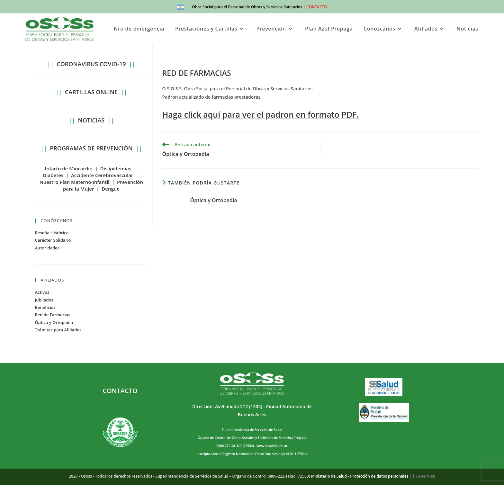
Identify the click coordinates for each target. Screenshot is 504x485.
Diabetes (53, 175)
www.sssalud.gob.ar (271, 446)
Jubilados (44, 300)
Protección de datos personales (379, 476)
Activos (42, 292)
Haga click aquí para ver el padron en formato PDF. (260, 114)
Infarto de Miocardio (69, 168)
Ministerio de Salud (329, 476)
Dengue (111, 188)
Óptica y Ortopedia (213, 200)
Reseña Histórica (51, 233)
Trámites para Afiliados (58, 330)
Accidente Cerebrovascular (102, 175)
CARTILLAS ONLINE (91, 92)
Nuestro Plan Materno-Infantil (74, 182)
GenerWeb (425, 476)
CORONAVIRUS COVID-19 (91, 64)
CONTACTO (316, 7)
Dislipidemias (115, 168)
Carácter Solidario (53, 240)
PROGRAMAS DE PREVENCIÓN (91, 148)
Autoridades (47, 248)
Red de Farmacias (52, 315)
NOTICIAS (91, 120)
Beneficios (45, 307)
